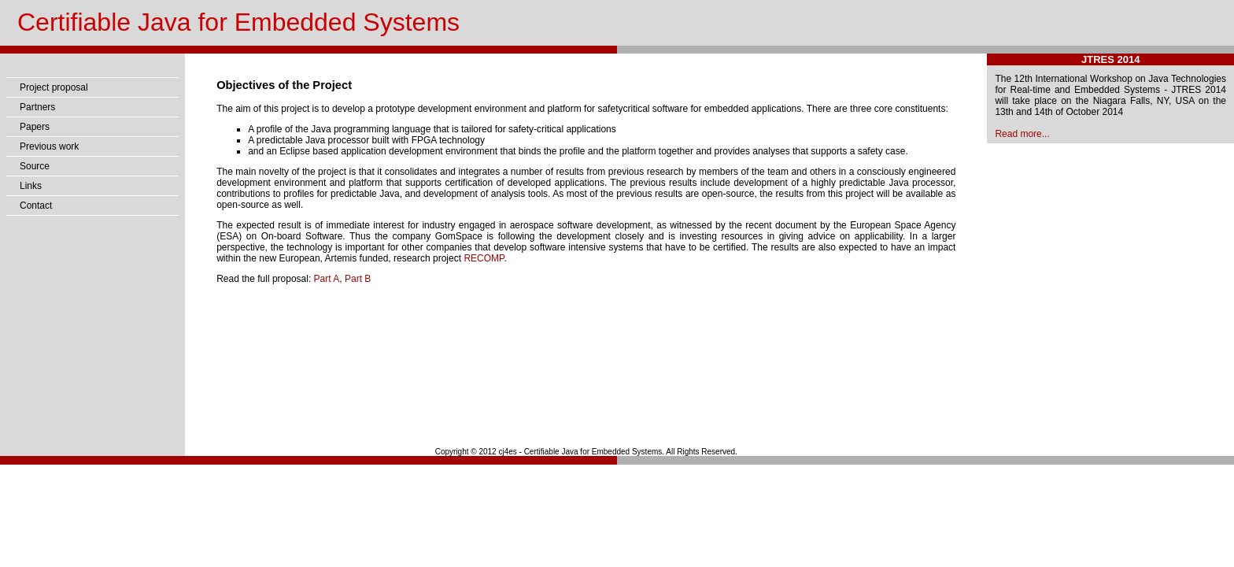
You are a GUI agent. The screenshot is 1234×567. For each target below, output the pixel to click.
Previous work (49, 146)
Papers (35, 126)
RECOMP (484, 258)
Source (35, 166)
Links (31, 185)
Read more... (1022, 133)
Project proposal (54, 87)
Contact (36, 205)
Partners (37, 107)
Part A (327, 278)
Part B (358, 278)
